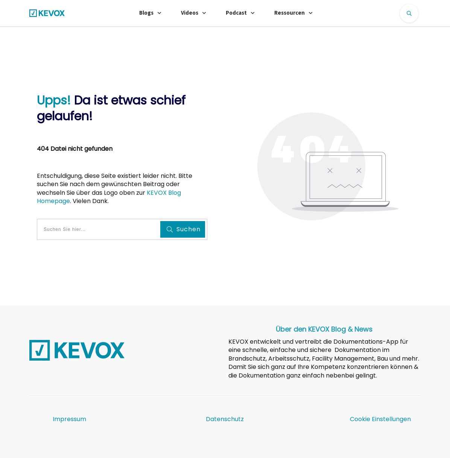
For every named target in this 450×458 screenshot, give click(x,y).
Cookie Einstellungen (380, 419)
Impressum (69, 419)
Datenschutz (225, 419)
